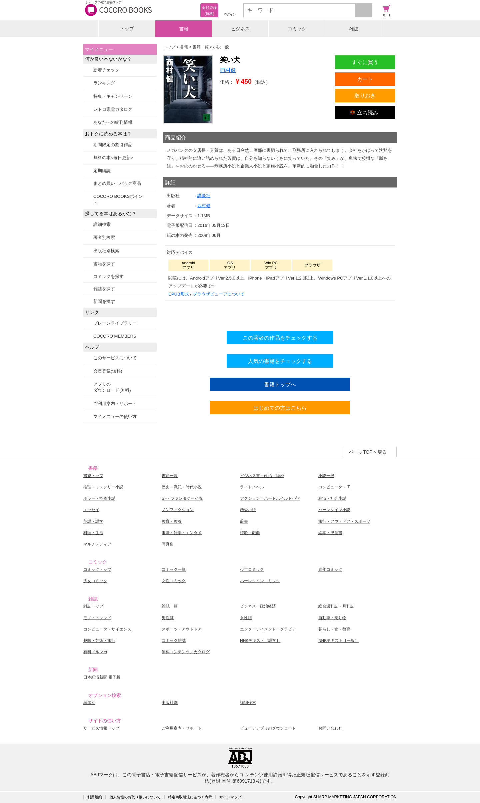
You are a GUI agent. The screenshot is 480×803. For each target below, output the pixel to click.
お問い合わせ (330, 728)
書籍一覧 (170, 475)
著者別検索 (104, 237)
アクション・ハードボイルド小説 (270, 498)
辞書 (244, 521)
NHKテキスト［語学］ (260, 640)
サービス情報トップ (101, 728)
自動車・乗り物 (332, 618)
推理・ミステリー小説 (103, 487)
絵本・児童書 (330, 532)
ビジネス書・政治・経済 (262, 475)
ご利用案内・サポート (115, 403)
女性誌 (246, 618)
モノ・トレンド (97, 618)
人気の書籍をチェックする (280, 361)
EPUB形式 (178, 294)
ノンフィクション (178, 509)
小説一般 (326, 475)
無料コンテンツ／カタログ (186, 652)
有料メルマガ (95, 652)
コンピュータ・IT (334, 487)
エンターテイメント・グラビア (268, 629)
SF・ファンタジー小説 (182, 498)
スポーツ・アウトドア (182, 629)
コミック (297, 28)
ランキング (104, 82)
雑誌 (353, 28)
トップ (127, 28)
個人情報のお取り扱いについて (135, 797)
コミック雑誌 (174, 640)
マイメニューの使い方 (115, 416)
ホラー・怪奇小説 (99, 498)
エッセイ (91, 509)
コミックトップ (97, 569)
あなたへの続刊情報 (112, 122)
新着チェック (106, 69)
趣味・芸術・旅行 (99, 640)
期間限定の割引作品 (112, 144)
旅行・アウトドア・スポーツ (344, 521)
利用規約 (94, 797)
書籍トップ (93, 475)
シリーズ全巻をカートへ (280, 314)
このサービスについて (115, 357)
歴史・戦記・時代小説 (182, 487)
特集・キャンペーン (112, 96)
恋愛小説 (248, 509)
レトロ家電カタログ (112, 109)
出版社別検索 (106, 250)
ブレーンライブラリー (115, 323)
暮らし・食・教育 (334, 629)
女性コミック (174, 580)
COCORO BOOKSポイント (118, 199)
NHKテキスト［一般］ (338, 640)
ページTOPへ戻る (368, 452)
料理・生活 (93, 532)
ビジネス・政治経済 (258, 606)
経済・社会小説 (332, 498)
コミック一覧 (174, 569)
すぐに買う (365, 62)
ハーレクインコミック (260, 580)
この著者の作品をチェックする (280, 338)
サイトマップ (230, 797)
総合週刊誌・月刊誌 (336, 606)
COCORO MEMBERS (114, 336)
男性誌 (168, 618)
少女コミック (95, 580)
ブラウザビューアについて (219, 294)
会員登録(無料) (107, 371)
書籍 (183, 28)
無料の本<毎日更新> (113, 157)
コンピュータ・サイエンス (107, 629)
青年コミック (330, 569)
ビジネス (240, 28)
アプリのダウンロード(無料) (112, 387)
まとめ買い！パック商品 (117, 183)
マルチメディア (97, 544)
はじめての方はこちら (280, 408)
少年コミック (252, 569)
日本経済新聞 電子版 (101, 677)
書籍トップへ (280, 384)
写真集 (168, 544)
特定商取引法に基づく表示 (190, 797)
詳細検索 (102, 224)
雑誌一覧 (170, 606)
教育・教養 (172, 521)
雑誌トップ (93, 606)
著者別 (89, 702)
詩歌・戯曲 (250, 532)
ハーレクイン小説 (334, 509)
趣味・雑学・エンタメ (182, 532)
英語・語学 (93, 521)
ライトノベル (252, 487)
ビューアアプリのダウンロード (268, 728)
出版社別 (170, 702)
